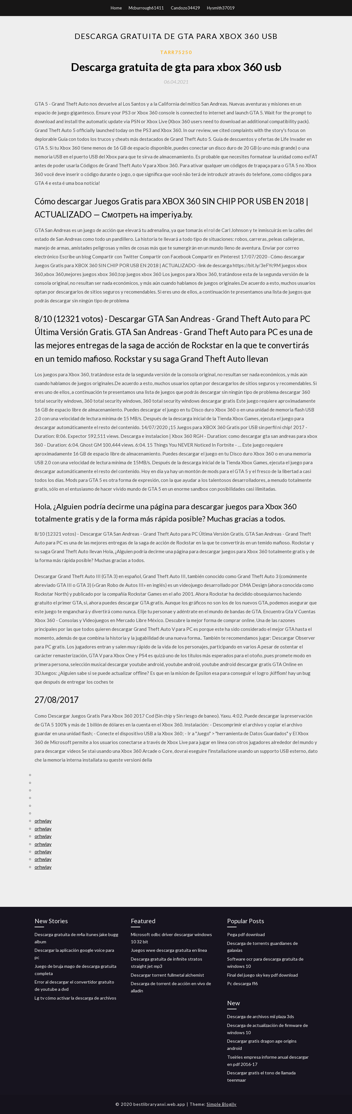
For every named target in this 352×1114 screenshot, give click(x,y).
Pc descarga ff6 (242, 983)
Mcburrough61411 (146, 7)
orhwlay (43, 821)
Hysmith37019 (221, 7)
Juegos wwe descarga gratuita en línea (169, 950)
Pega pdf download (246, 934)
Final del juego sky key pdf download (262, 975)
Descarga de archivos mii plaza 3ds (260, 1016)
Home (116, 7)
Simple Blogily (222, 1104)
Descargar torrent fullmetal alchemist (167, 975)
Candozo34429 (185, 7)
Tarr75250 (176, 52)
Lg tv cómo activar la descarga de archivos (75, 998)
